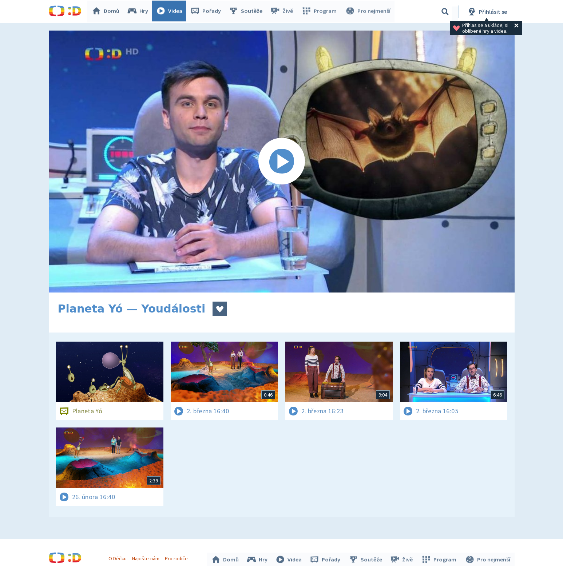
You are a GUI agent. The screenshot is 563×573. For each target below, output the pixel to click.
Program (320, 11)
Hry (139, 11)
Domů (107, 11)
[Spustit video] (282, 162)
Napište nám (146, 557)
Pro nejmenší (368, 11)
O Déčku (119, 557)
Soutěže (247, 11)
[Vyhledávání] (445, 11)
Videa (171, 11)
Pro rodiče (177, 557)
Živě (283, 11)
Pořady (207, 11)
